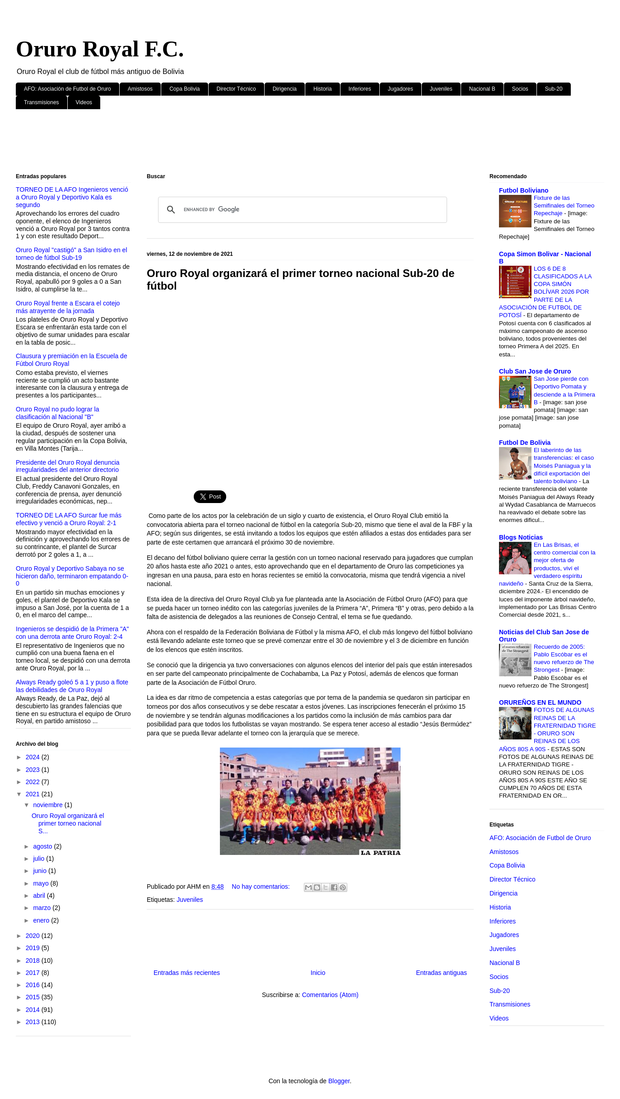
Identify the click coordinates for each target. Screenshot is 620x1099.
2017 (34, 972)
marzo (42, 907)
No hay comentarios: (261, 886)
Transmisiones (41, 102)
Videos (84, 102)
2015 (34, 997)
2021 (34, 794)
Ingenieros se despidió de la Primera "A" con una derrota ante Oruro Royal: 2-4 (72, 632)
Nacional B (482, 89)
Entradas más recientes (187, 972)
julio (39, 858)
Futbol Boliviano (524, 190)
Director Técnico (236, 89)
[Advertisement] (287, 143)
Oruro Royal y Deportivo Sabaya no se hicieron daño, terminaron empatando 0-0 (72, 576)
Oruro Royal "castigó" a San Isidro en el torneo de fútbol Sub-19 (71, 253)
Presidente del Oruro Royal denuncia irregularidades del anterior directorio (68, 466)
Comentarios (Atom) (330, 994)
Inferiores (360, 89)
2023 (34, 769)
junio (40, 870)
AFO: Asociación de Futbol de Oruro (67, 89)
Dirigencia (285, 89)
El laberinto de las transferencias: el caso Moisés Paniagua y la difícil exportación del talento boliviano (564, 466)
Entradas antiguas (441, 972)
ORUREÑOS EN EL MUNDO (540, 702)
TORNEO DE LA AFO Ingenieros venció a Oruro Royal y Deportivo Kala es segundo (72, 197)
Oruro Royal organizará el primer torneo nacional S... (68, 823)
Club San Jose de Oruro (535, 371)
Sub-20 (554, 89)
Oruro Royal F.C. (100, 48)
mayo (41, 883)
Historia (322, 89)
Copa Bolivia (184, 89)
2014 (34, 1009)
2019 (34, 947)
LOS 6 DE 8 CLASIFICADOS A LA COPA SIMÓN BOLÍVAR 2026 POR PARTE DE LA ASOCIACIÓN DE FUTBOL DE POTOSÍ (545, 292)
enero (42, 920)
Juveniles (441, 89)
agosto (43, 846)
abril (40, 895)
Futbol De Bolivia (524, 442)
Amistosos (140, 89)
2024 (34, 757)
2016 (34, 984)
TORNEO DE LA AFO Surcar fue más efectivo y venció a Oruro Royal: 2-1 (68, 519)
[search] (301, 209)
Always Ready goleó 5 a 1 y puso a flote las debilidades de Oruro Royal (72, 686)
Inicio (318, 972)
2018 (34, 960)
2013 (34, 1021)
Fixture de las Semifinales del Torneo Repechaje (564, 205)
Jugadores (400, 89)
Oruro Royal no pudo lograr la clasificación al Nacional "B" (57, 413)
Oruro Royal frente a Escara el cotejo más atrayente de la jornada (68, 307)
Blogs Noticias (521, 537)
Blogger (339, 1081)
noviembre (48, 804)
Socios (520, 89)
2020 (34, 935)
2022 (34, 781)
